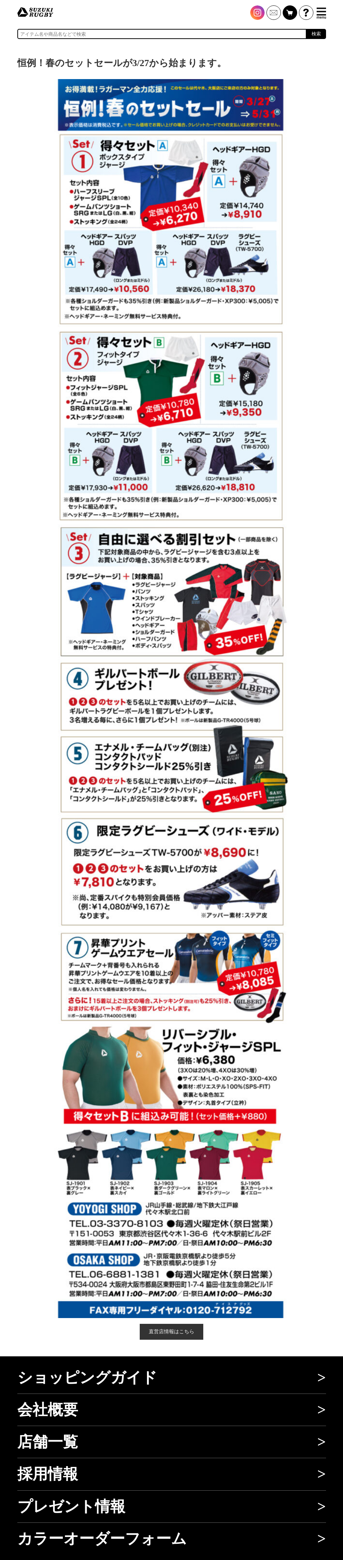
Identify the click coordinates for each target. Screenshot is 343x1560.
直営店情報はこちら (171, 1331)
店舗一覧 (47, 1442)
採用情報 (47, 1474)
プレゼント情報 (71, 1506)
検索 (316, 33)
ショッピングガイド (87, 1377)
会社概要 (47, 1409)
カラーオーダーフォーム (102, 1538)
